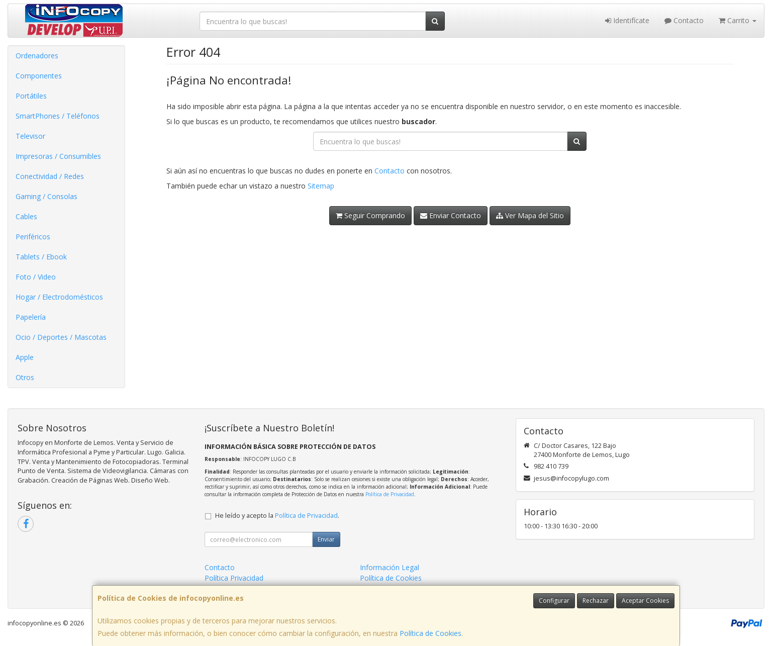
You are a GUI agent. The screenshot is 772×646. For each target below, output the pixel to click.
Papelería (31, 317)
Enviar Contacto (450, 215)
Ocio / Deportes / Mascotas (61, 337)
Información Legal (389, 567)
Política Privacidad (234, 578)
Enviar (326, 539)
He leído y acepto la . (277, 515)
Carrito (737, 20)
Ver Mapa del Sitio (530, 215)
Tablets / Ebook (41, 256)
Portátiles (31, 96)
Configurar (554, 600)
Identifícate (627, 20)
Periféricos (33, 236)
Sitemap (321, 186)
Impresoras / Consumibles (58, 156)
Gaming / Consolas (46, 196)
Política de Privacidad (389, 494)
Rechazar (596, 600)
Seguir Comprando (370, 215)
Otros (25, 377)
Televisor (30, 136)
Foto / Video (36, 277)
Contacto (684, 20)
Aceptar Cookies (645, 600)
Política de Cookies (430, 633)
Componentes (39, 75)
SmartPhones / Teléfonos (58, 116)
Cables (26, 216)
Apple (25, 357)
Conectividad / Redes (50, 176)
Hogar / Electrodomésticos (59, 297)
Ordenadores (37, 55)
